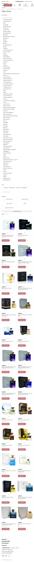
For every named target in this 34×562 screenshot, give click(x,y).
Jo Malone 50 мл (7, 88)
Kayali (4, 92)
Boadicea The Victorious (9, 36)
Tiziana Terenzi (6, 166)
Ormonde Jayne (7, 134)
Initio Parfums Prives (8, 83)
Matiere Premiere (7, 114)
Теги (3, 184)
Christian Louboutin (8, 50)
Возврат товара (5, 1)
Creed (4, 53)
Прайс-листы (7, 192)
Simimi (5, 156)
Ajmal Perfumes (7, 26)
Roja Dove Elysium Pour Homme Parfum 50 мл (9, 315)
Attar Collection (7, 33)
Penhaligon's (6, 142)
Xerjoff (4, 176)
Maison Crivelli (6, 105)
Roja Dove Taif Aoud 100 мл (24, 445)
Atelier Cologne (7, 31)
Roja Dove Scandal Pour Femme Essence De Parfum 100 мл (9, 394)
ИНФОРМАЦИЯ (6, 541)
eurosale (6, 187)
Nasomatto (6, 131)
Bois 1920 (5, 34)
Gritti (4, 72)
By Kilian (5, 41)
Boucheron (6, 38)
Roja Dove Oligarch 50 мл (23, 341)
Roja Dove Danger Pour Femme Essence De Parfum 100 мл (25, 262)
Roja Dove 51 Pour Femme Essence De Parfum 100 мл (7, 236)
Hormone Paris (6, 77)
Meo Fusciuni (6, 119)
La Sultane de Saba (7, 94)
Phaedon (5, 144)
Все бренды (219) (17, 211)
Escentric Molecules (8, 60)
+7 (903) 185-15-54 (19, 1)
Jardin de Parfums (7, 78)
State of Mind (6, 158)
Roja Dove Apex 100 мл (23, 235)
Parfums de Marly (7, 141)
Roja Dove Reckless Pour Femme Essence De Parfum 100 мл (9, 367)
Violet (4, 169)
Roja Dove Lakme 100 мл (7, 445)
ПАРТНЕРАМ (5, 543)
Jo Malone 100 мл (7, 85)
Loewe (4, 102)
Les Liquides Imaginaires (9, 100)
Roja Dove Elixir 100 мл (7, 288)
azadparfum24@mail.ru (7, 549)
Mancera (5, 110)
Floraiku (5, 65)
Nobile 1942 (6, 129)
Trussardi (5, 164)
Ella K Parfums (6, 56)
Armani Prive (6, 29)
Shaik (4, 154)
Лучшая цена (12, 187)
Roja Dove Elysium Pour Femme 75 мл (9, 471)
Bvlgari (5, 40)
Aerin (4, 23)
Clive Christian (6, 51)
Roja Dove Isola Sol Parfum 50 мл (24, 524)
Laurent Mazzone (7, 95)
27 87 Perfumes (7, 180)
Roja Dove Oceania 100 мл (7, 341)
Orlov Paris (5, 132)
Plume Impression (7, 146)
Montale (5, 124)
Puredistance (6, 148)
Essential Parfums (7, 58)
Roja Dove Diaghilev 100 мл (8, 497)
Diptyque (5, 55)
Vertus (4, 171)
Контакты (4, 7)
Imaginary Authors (7, 19)
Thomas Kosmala (7, 161)
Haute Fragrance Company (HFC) (11, 73)
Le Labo (5, 99)
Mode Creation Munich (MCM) (10, 115)
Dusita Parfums (7, 21)
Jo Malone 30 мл (7, 87)
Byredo (5, 43)
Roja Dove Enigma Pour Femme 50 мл (25, 315)
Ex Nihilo (5, 61)
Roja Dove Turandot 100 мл (24, 419)
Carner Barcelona (7, 45)
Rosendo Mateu (7, 153)
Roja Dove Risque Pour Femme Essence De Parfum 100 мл (24, 367)
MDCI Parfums (6, 117)
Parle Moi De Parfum (8, 139)
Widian (5, 175)
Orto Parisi (5, 136)
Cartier (4, 46)
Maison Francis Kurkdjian (9, 107)
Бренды (4, 196)
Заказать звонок (28, 1)
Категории (4, 15)
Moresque (5, 126)
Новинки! (18, 187)
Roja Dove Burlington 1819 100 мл (8, 262)
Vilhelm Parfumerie (8, 168)
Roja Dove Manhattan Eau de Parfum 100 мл (24, 471)
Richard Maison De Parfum (9, 149)
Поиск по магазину (7, 5)
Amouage (5, 24)
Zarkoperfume (6, 178)
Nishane (5, 127)
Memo (4, 121)
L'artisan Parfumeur (8, 97)
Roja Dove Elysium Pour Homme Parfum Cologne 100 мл (25, 289)
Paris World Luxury (7, 137)
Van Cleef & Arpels (7, 173)
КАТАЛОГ (4, 539)
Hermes (5, 75)
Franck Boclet (6, 67)
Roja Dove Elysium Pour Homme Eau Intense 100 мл (25, 498)
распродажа (24, 187)
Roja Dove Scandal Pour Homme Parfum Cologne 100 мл (25, 394)
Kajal (4, 90)
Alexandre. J (6, 28)
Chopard (5, 48)
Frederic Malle (6, 68)
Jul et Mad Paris (7, 82)
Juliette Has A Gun (7, 80)
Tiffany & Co (6, 163)
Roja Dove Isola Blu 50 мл (7, 419)
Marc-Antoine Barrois (8, 112)
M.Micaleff (5, 122)
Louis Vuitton (6, 104)
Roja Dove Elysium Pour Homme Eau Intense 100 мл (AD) (9, 524)
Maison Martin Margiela (8, 109)
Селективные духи (7, 18)
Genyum (5, 70)
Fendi (4, 63)
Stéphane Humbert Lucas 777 (10, 159)
